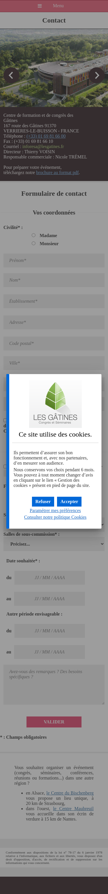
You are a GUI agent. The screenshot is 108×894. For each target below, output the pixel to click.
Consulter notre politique (55, 517)
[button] (69, 502)
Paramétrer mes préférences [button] (55, 510)
